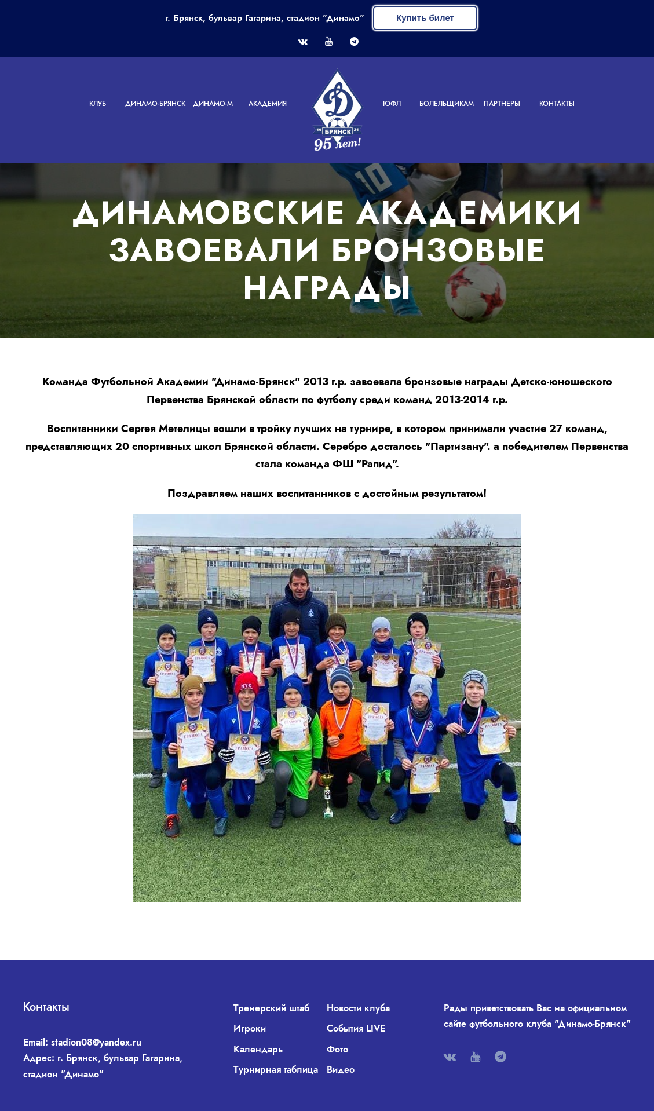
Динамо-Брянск (155, 103)
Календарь (258, 1049)
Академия (268, 103)
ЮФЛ (392, 103)
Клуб (97, 103)
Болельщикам (446, 103)
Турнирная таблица (275, 1069)
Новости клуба (358, 1008)
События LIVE (356, 1028)
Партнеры (502, 103)
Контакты (557, 103)
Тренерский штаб (271, 1008)
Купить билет (425, 18)
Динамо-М (213, 103)
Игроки (249, 1028)
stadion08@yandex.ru (96, 1042)
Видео (341, 1069)
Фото (337, 1049)
